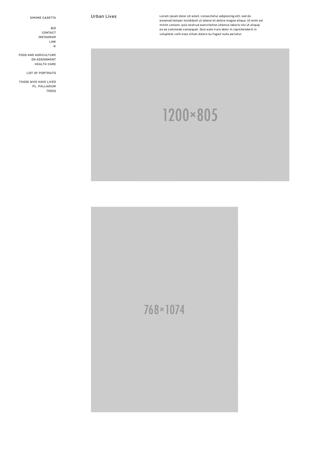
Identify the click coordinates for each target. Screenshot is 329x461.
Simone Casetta (43, 17)
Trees (51, 91)
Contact (49, 32)
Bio (53, 28)
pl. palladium (44, 86)
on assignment (44, 59)
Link (52, 41)
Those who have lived (37, 81)
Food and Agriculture (37, 55)
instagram (47, 37)
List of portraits (41, 73)
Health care (45, 64)
